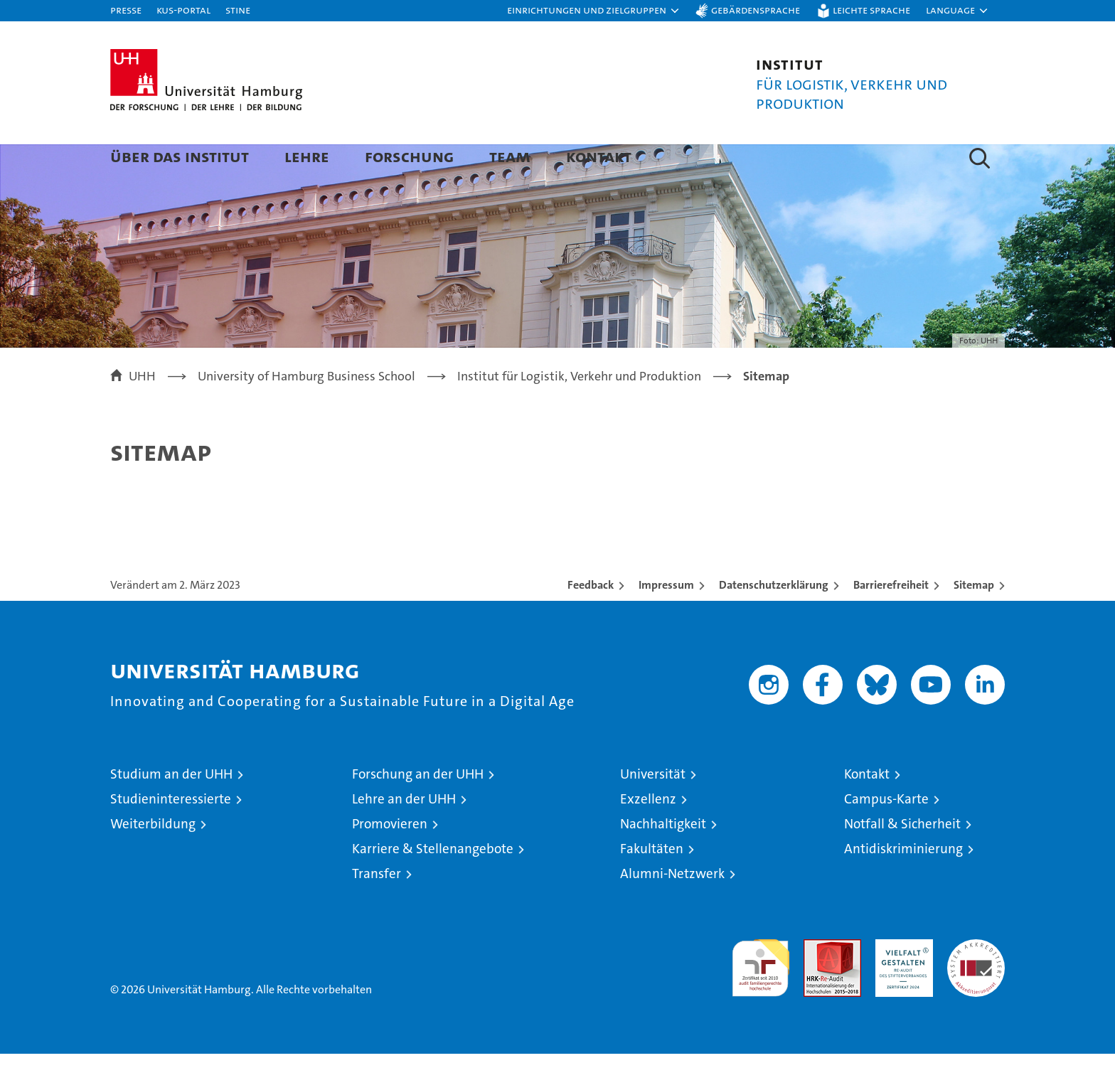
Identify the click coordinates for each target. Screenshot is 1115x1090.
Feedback (590, 621)
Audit (817, 983)
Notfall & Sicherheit (902, 860)
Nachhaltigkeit (663, 860)
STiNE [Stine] (237, 9)
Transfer (376, 910)
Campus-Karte (886, 835)
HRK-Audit (900, 983)
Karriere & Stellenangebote (432, 885)
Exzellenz (648, 835)
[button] (594, 10)
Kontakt (598, 156)
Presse (126, 9)
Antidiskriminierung (903, 885)
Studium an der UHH (171, 810)
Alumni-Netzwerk (672, 910)
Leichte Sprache (871, 9)
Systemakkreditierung (976, 983)
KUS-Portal (183, 9)
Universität (652, 810)
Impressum (666, 621)
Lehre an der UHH (404, 835)
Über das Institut (179, 156)
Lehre (306, 156)
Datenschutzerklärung (773, 621)
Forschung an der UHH (418, 810)
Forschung (409, 156)
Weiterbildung (153, 860)
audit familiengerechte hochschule (760, 998)
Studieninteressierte (170, 835)
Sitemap (974, 621)
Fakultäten (651, 885)
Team (509, 156)
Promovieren (389, 860)
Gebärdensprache (755, 9)
